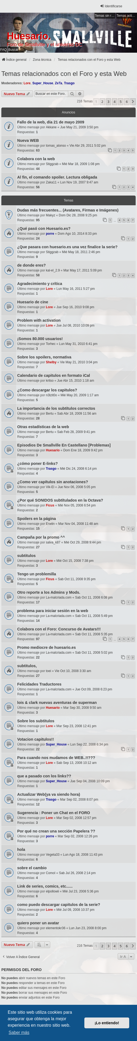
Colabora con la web (36, 159)
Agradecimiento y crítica (39, 283)
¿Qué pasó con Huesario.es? (43, 228)
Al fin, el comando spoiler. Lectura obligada (57, 177)
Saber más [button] (19, 1032)
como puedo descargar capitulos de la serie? (58, 904)
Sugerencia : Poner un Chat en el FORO (53, 813)
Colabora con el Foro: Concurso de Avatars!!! (59, 629)
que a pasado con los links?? (44, 776)
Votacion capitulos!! (35, 739)
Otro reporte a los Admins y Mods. (48, 592)
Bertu (50, 413)
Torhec (51, 344)
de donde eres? (31, 265)
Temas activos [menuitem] (127, 16)
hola (21, 849)
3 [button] (108, 101)
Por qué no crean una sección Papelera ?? (56, 831)
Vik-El (50, 487)
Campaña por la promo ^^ (41, 537)
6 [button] (127, 101)
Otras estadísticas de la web (43, 427)
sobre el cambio (32, 868)
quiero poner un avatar (38, 923)
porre (50, 234)
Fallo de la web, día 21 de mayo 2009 (50, 122)
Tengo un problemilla (36, 574)
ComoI (50, 873)
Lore (27, 83)
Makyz (50, 215)
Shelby (51, 362)
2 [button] (102, 101)
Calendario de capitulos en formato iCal (53, 375)
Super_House (42, 83)
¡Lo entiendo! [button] (107, 1023)
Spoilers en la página (36, 518)
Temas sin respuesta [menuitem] (105, 16)
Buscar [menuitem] (13, 50)
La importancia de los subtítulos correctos (56, 408)
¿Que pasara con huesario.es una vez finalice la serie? (67, 247)
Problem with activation (39, 320)
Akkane (51, 127)
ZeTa (58, 83)
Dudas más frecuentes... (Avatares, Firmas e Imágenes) (67, 210)
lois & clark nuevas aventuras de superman (57, 702)
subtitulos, (27, 666)
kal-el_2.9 (53, 270)
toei (48, 671)
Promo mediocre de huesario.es (46, 647)
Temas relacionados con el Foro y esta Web (64, 73)
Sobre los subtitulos (35, 721)
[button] (133, 101)
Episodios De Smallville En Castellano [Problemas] (64, 445)
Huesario (53, 450)
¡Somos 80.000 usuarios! (40, 339)
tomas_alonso (56, 145)
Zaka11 (51, 182)
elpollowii (52, 891)
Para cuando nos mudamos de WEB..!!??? (56, 757)
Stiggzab (52, 164)
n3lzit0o (51, 395)
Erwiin (50, 524)
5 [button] (120, 101)
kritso (50, 380)
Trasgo (69, 83)
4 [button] (115, 101)
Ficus (50, 505)
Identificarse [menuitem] (111, 6)
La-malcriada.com (58, 597)
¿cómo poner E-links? (37, 463)
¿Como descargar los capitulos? (47, 390)
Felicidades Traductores (39, 684)
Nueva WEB (28, 140)
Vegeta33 (53, 855)
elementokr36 (56, 928)
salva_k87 (53, 542)
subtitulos (26, 555)
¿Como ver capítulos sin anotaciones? (52, 482)
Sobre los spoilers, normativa (44, 357)
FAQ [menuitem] (3, 50)
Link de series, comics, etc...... (45, 886)
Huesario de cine (32, 302)
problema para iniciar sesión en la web (52, 611)
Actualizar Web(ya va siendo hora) (48, 794)
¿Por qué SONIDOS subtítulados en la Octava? (60, 500)
